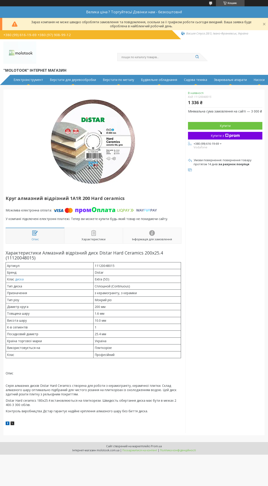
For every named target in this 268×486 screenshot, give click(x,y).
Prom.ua (156, 446)
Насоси (259, 79)
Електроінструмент (28, 79)
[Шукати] (197, 57)
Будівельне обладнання (159, 79)
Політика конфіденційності (178, 450)
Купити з (225, 135)
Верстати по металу (118, 79)
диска (19, 279)
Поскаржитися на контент (139, 450)
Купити (225, 126)
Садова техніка (195, 79)
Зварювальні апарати (230, 79)
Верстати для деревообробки (73, 79)
